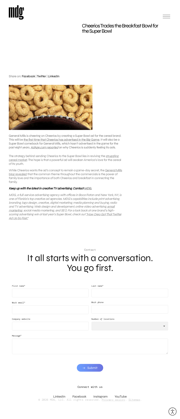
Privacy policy (113, 400)
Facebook (28, 76)
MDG (87, 190)
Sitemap (134, 400)
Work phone (97, 305)
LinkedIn (53, 76)
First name (18, 289)
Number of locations (102, 322)
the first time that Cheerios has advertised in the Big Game (61, 140)
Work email (18, 306)
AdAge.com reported (44, 147)
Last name (97, 289)
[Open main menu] (166, 18)
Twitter (41, 76)
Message (16, 339)
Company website (21, 322)
